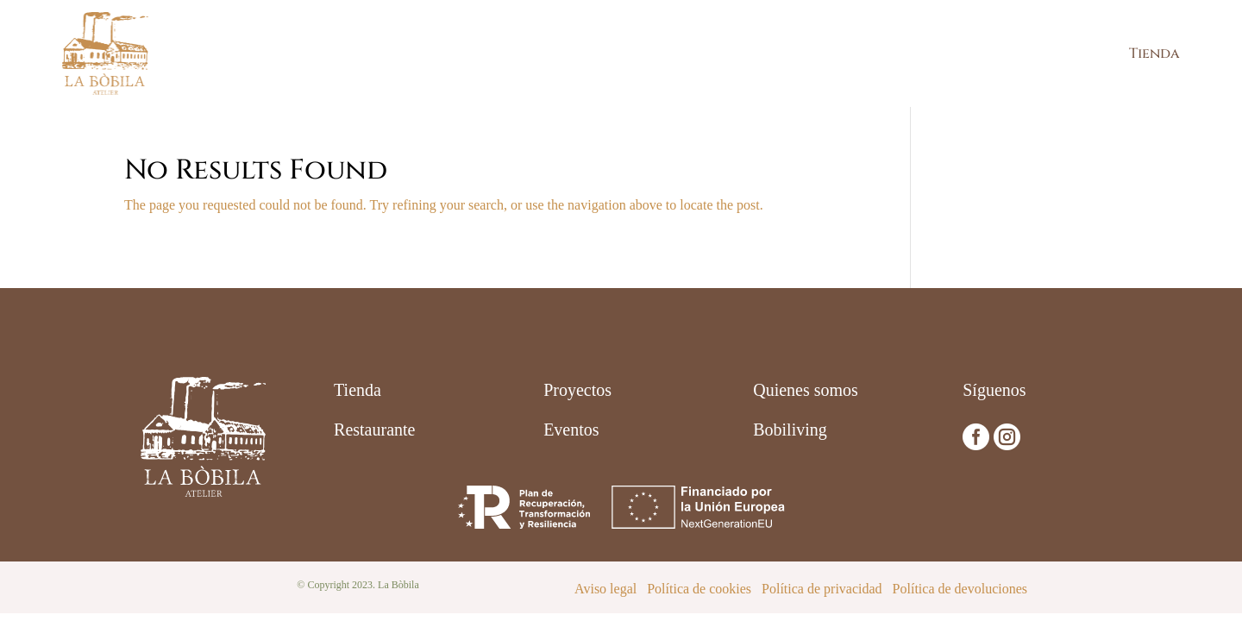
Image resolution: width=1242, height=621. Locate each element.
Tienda (1154, 53)
